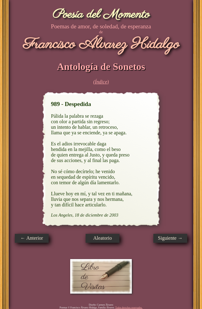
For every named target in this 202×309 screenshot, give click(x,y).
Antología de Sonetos (101, 66)
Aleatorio (102, 238)
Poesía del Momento (101, 14)
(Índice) (101, 81)
